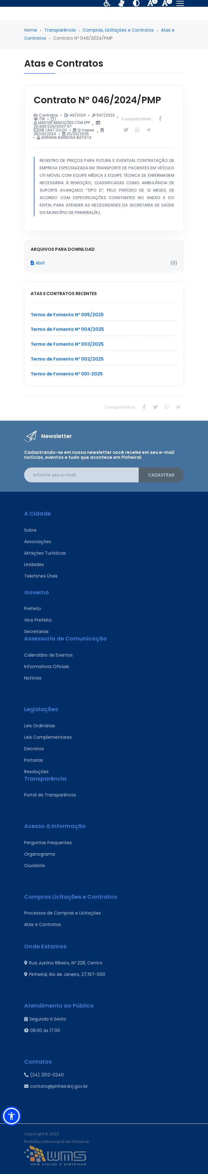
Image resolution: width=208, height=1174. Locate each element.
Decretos (34, 749)
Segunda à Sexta (45, 1019)
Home (30, 30)
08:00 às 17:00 (42, 1030)
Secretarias (36, 631)
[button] (11, 1116)
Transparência (60, 30)
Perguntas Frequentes (48, 843)
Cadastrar (161, 475)
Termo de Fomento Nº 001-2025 (67, 374)
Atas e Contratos (42, 924)
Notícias (32, 678)
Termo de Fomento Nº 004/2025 (67, 329)
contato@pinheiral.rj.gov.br (56, 1086)
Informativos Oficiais (46, 666)
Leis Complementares (48, 737)
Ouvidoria (34, 865)
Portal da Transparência (50, 795)
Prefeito (32, 608)
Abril (38, 263)
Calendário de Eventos (48, 655)
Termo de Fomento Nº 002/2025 (67, 359)
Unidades (34, 564)
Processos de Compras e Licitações (62, 913)
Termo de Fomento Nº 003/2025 (67, 344)
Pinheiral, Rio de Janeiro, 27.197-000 (64, 974)
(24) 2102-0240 (44, 1075)
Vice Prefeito (38, 620)
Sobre (30, 530)
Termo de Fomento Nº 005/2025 (67, 315)
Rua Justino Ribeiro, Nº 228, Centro (63, 963)
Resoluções (36, 772)
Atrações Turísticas (45, 553)
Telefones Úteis (41, 576)
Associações (37, 541)
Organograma (39, 854)
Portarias (33, 760)
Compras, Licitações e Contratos (118, 30)
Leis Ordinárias (39, 726)
